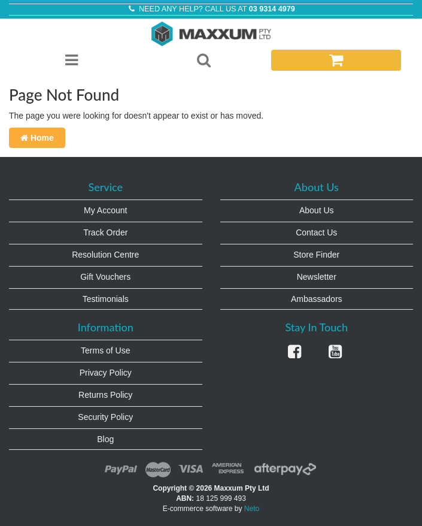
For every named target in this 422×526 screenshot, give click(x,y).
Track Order (105, 232)
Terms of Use (105, 350)
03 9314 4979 (272, 9)
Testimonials (106, 299)
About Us (316, 210)
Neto (251, 508)
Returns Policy (105, 395)
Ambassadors (316, 299)
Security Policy (105, 417)
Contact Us (316, 232)
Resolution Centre (105, 254)
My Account (105, 210)
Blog (105, 439)
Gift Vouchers (105, 277)
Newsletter (316, 277)
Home (37, 138)
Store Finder (316, 254)
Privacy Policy (106, 372)
